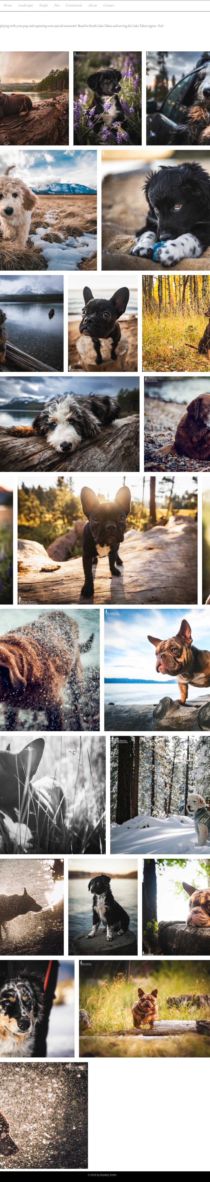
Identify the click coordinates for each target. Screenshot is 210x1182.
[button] (25, 5)
